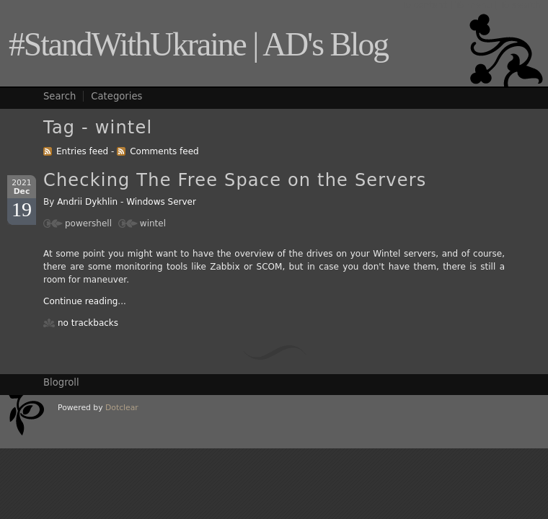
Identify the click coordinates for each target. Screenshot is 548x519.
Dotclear (121, 407)
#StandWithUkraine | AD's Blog (198, 44)
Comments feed (164, 151)
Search (59, 96)
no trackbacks (88, 323)
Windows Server (161, 202)
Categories (116, 96)
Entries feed (82, 151)
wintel (153, 223)
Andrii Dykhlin (87, 202)
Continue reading (80, 301)
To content (424, 5)
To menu (473, 5)
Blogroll (61, 382)
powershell (88, 223)
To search (520, 5)
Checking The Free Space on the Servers (235, 180)
